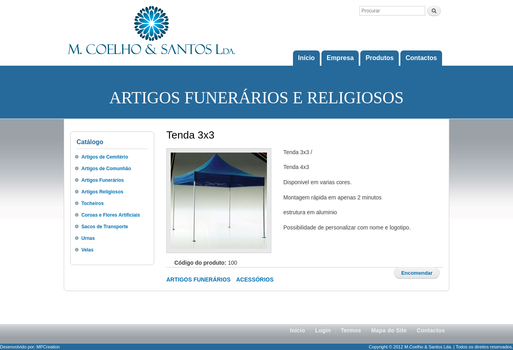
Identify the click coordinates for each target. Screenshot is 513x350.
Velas (87, 250)
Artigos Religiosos (102, 192)
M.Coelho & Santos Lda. (428, 346)
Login (323, 330)
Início (306, 57)
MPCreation (48, 346)
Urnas (88, 238)
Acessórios (254, 279)
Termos (351, 330)
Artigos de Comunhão (106, 168)
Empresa (340, 57)
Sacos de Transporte (104, 226)
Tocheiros (92, 203)
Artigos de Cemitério (104, 157)
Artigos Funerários (102, 180)
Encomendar (416, 273)
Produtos (380, 57)
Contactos (421, 57)
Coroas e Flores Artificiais (110, 215)
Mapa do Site (389, 330)
